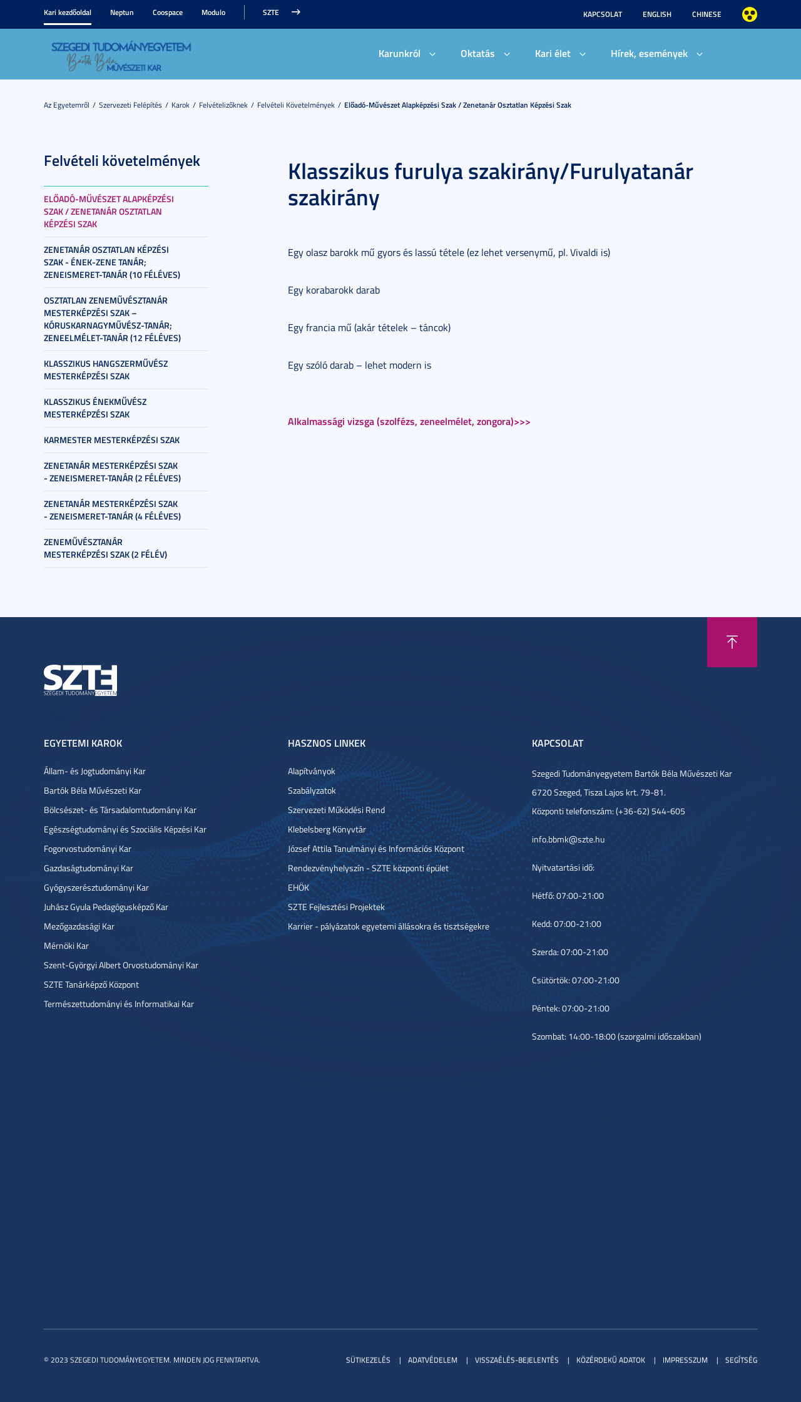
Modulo (213, 12)
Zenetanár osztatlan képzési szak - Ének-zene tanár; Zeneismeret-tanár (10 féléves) (112, 261)
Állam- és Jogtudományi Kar (95, 771)
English (657, 14)
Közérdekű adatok (610, 1359)
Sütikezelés (368, 1359)
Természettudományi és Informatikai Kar (119, 1004)
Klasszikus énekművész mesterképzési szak (95, 408)
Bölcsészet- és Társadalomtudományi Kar (120, 810)
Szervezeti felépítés (130, 105)
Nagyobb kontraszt (749, 14)
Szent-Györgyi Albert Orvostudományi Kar (121, 965)
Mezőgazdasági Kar (79, 926)
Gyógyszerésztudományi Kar (96, 887)
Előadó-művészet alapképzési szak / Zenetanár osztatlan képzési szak (457, 105)
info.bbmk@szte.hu (568, 839)
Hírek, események (649, 53)
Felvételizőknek (223, 105)
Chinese (707, 14)
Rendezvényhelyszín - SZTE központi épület (368, 868)
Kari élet (553, 53)
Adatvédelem (432, 1359)
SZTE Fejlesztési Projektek (336, 907)
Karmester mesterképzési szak (112, 440)
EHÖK (298, 887)
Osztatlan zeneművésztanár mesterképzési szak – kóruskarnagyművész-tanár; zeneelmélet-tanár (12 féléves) (112, 319)
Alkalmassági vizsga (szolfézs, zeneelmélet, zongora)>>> (409, 421)
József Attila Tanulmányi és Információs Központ (376, 848)
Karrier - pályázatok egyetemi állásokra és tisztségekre (388, 926)
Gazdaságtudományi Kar (88, 868)
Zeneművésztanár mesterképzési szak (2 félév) (105, 548)
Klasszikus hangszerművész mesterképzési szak (106, 369)
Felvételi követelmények (296, 105)
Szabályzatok (312, 790)
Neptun (122, 12)
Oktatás (478, 53)
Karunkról (400, 53)
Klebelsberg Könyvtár (327, 829)
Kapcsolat (602, 14)
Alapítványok (311, 771)
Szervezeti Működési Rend (336, 810)
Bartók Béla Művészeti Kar (92, 790)
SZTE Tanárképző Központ (91, 984)
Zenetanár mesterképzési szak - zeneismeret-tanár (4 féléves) (112, 510)
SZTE (271, 12)
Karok (180, 105)
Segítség (741, 1359)
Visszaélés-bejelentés (517, 1359)
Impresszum (685, 1359)
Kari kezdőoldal (67, 12)
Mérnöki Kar (66, 945)
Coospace (168, 12)
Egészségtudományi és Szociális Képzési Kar (125, 829)
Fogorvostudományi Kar (87, 848)
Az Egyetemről (66, 105)
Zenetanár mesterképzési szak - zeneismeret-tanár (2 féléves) (112, 471)
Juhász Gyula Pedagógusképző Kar (106, 907)
